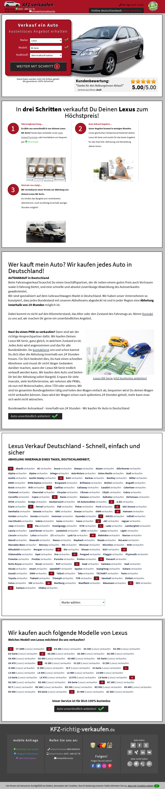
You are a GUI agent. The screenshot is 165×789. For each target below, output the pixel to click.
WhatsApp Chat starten (27, 686)
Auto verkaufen (114, 720)
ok (157, 786)
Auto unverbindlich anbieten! (34, 353)
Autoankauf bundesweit (41, 724)
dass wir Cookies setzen (140, 785)
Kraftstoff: (22, 55)
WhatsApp (26, 160)
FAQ (105, 757)
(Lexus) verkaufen (30, 586)
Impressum (96, 757)
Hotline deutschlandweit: (116, 10)
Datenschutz (63, 757)
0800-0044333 (73, 686)
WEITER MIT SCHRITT (38, 66)
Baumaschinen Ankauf (65, 724)
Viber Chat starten (27, 695)
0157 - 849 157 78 (26, 9)
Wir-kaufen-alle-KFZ (142, 724)
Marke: (24, 40)
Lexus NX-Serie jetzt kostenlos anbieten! (120, 315)
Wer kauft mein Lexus (121, 724)
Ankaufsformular (65, 695)
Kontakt (147, 251)
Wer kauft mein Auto (54, 720)
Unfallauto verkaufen (76, 720)
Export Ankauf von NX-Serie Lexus (94, 724)
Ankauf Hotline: (56, 690)
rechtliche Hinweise (80, 757)
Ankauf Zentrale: (58, 686)
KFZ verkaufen (38, 5)
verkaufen (25, 405)
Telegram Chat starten (27, 690)
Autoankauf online (97, 720)
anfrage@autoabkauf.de (43, 11)
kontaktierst (41, 287)
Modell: (23, 47)
